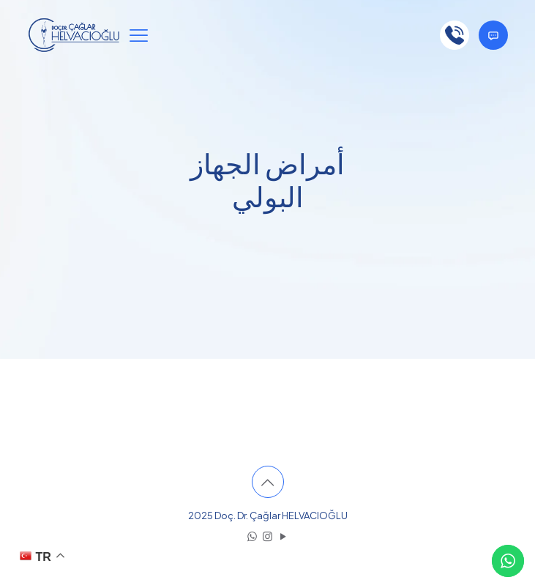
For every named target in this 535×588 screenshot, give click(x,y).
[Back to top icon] (268, 482)
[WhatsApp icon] (252, 536)
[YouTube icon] (282, 536)
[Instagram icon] (267, 536)
